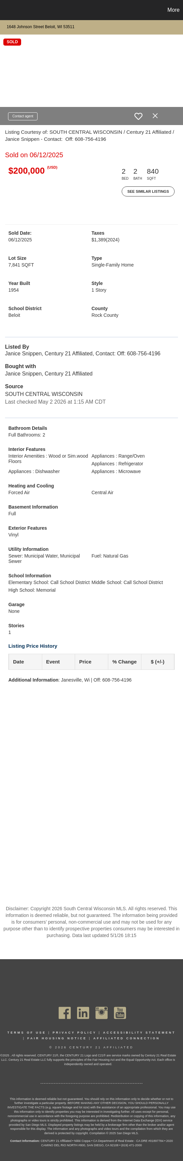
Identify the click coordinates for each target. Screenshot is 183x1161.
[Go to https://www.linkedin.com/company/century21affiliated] (83, 1012)
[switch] (138, 116)
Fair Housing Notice (57, 1038)
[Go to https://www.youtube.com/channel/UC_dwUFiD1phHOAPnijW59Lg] (120, 1012)
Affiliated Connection (126, 1038)
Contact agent (22, 116)
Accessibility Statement (139, 1032)
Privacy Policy (75, 1032)
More (174, 10)
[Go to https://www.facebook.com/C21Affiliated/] (64, 1012)
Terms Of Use (26, 1032)
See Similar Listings (148, 191)
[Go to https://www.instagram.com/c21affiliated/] (101, 1012)
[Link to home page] (6, 10)
